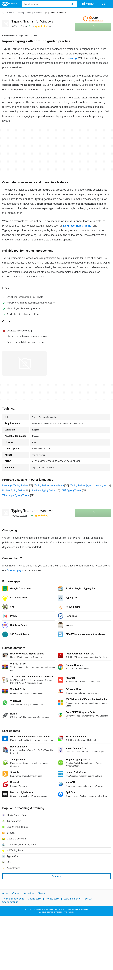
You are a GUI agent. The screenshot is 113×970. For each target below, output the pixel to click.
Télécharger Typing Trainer (16, 495)
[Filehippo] (10, 4)
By (19, 26)
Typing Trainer (32, 21)
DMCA (88, 898)
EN (105, 4)
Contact (16, 893)
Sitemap (42, 893)
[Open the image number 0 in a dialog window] (24, 363)
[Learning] (20, 13)
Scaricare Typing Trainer (43, 490)
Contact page (15, 570)
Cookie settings (10, 902)
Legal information (72, 898)
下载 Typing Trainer (72, 490)
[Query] (49, 4)
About (5, 893)
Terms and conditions (13, 898)
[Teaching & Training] (33, 13)
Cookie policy (34, 898)
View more (57, 876)
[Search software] (72, 4)
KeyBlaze (68, 225)
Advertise (29, 893)
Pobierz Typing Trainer (13, 490)
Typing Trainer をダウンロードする (88, 485)
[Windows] (10, 13)
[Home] (3, 12)
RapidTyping (83, 225)
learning (71, 58)
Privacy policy (53, 898)
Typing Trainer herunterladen (49, 485)
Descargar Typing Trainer (15, 485)
